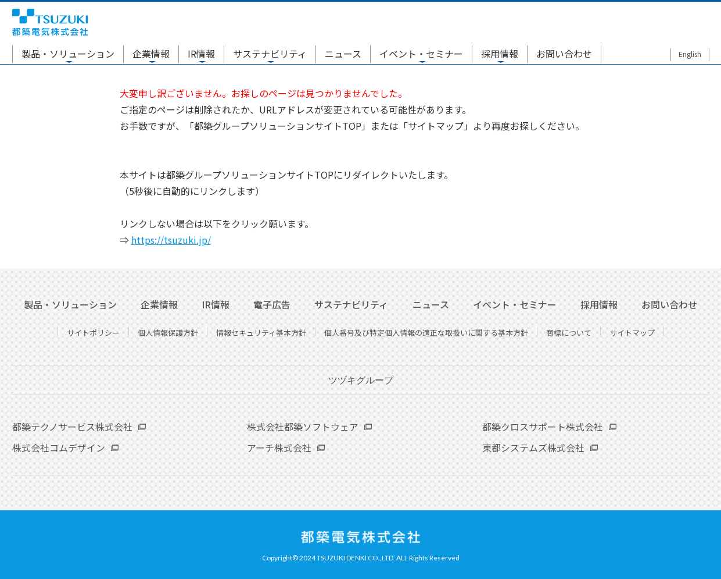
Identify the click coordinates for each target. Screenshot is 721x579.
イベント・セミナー (421, 54)
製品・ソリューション (67, 54)
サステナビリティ (270, 54)
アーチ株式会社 (279, 447)
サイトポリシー (93, 332)
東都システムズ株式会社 (533, 447)
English (690, 54)
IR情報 (201, 54)
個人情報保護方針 (168, 332)
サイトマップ (632, 332)
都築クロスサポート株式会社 (542, 427)
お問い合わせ (564, 54)
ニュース (343, 54)
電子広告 (271, 304)
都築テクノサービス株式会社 (72, 427)
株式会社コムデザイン (58, 447)
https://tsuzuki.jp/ (171, 240)
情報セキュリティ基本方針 (261, 332)
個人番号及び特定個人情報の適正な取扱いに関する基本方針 (426, 332)
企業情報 (151, 54)
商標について (568, 332)
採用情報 (499, 54)
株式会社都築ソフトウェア (302, 427)
